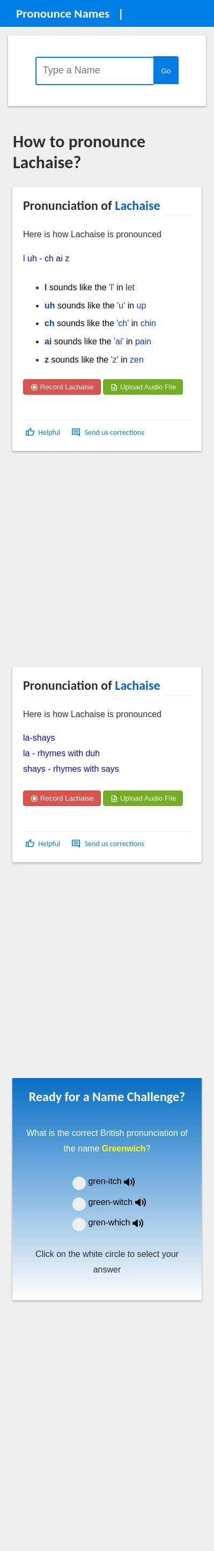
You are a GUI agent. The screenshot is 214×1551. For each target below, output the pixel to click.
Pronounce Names (62, 13)
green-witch (123, 1202)
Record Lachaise (62, 387)
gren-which (122, 1222)
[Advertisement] (100, 562)
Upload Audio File (143, 387)
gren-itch (119, 1181)
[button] (43, 432)
